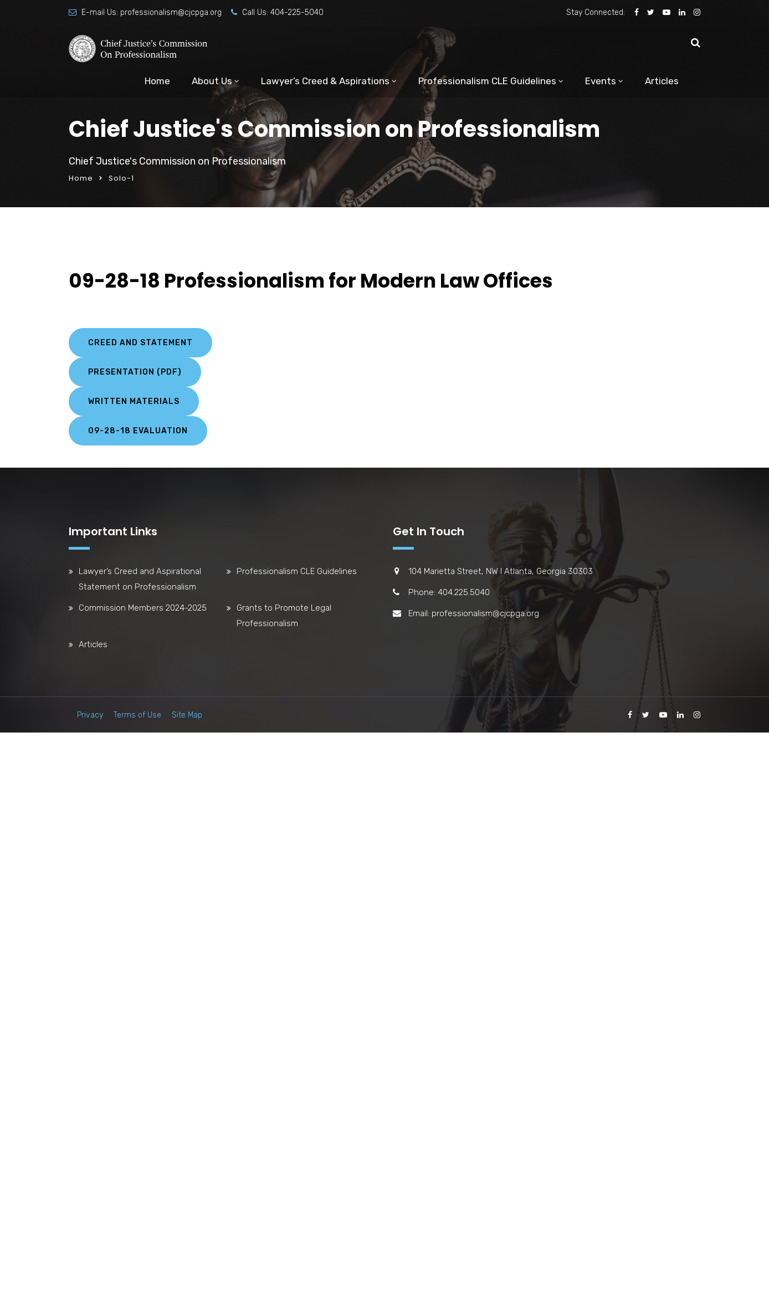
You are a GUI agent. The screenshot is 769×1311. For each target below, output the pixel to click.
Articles (662, 80)
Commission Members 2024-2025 (143, 608)
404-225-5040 (297, 12)
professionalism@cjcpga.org (171, 12)
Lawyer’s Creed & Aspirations (325, 80)
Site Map (187, 715)
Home (157, 80)
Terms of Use (137, 715)
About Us (212, 80)
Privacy (90, 715)
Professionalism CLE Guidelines (487, 80)
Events (600, 80)
